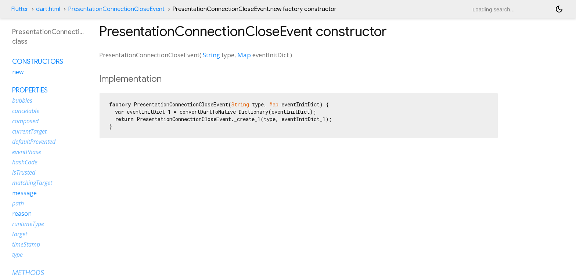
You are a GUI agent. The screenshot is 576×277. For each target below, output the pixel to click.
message (24, 193)
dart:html (48, 9)
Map (244, 55)
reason (22, 213)
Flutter (19, 9)
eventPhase (26, 152)
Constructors (37, 62)
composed (25, 121)
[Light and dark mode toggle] (559, 9)
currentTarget (29, 131)
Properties (30, 90)
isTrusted (23, 172)
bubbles (22, 100)
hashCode (24, 162)
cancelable (25, 111)
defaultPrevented (33, 142)
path (18, 203)
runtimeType (28, 224)
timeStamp (26, 244)
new (18, 72)
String (211, 55)
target (19, 234)
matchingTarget (32, 183)
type (17, 255)
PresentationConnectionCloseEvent (116, 9)
